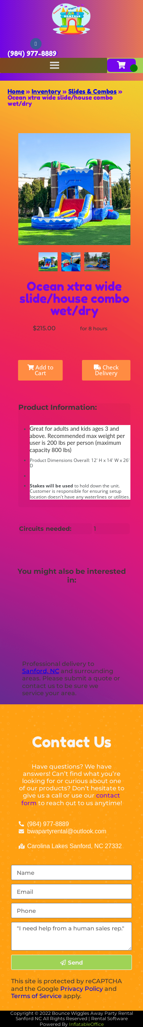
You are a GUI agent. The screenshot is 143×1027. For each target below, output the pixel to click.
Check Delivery (106, 370)
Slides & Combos (92, 91)
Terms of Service (36, 996)
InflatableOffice (86, 1024)
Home (16, 91)
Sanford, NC (40, 671)
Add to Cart (40, 370)
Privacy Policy (81, 988)
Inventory (46, 91)
